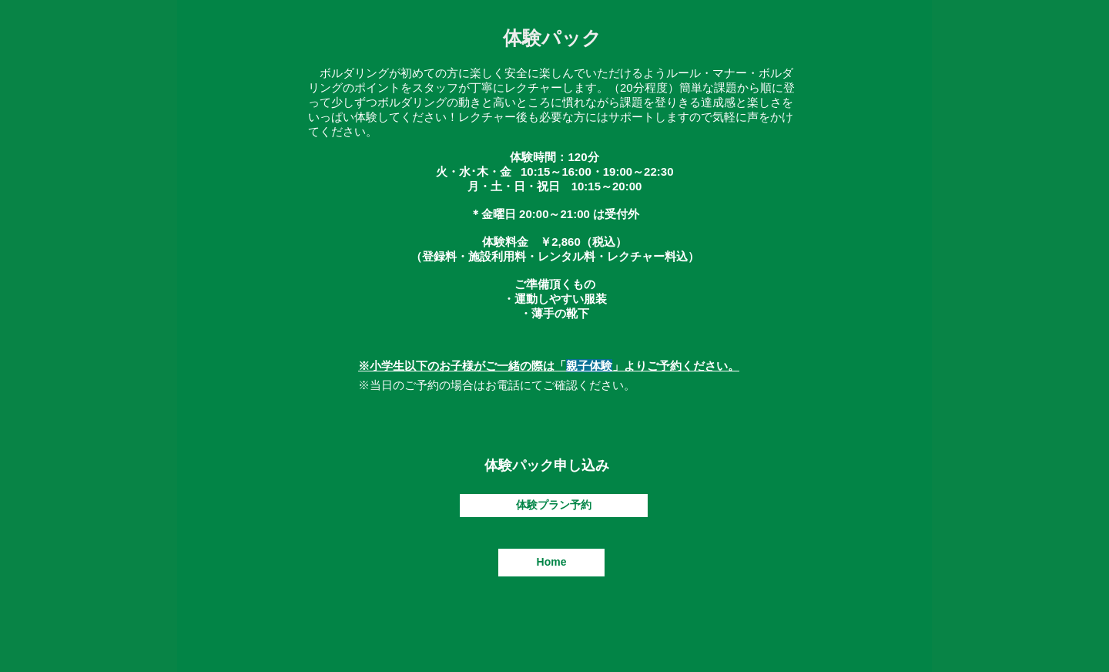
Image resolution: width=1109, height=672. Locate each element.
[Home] (551, 562)
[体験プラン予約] (553, 505)
